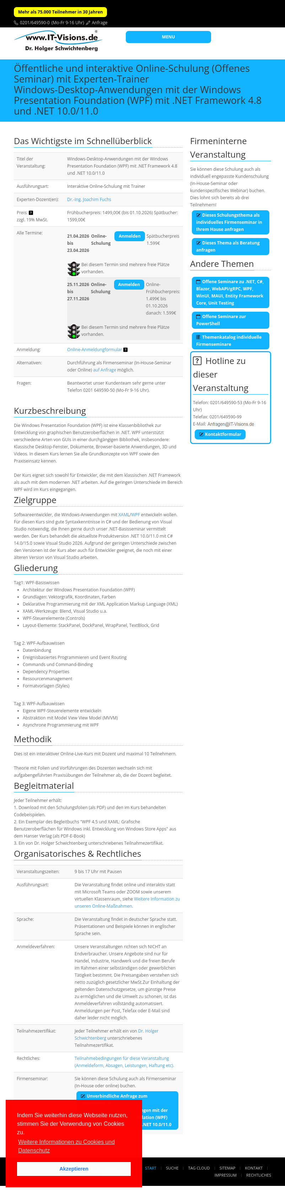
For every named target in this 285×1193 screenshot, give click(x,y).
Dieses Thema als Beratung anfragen (227, 246)
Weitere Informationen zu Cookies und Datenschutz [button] (66, 1146)
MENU (168, 37)
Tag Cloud (199, 1168)
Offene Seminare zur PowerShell (221, 320)
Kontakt (254, 1168)
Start (150, 1168)
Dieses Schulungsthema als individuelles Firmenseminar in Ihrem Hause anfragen (229, 222)
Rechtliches (258, 1175)
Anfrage (100, 23)
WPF (135, 515)
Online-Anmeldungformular (94, 350)
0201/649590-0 (35, 23)
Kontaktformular (220, 434)
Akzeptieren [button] (73, 1169)
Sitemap (228, 1168)
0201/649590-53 (226, 403)
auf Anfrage (104, 370)
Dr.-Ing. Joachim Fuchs (89, 199)
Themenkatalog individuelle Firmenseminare (229, 340)
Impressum (225, 1175)
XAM (122, 515)
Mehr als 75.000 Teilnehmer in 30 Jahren (60, 12)
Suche (172, 1168)
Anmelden (129, 236)
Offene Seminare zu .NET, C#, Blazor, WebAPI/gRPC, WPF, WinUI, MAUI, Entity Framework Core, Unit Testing (230, 292)
